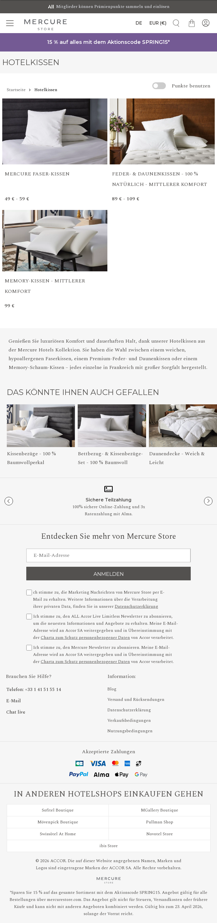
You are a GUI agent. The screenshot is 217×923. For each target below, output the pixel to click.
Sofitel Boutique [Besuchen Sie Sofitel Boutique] (58, 810)
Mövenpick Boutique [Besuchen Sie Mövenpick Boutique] (58, 822)
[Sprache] (138, 23)
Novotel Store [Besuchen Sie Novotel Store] (159, 834)
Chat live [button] (15, 712)
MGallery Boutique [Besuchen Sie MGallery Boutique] (159, 810)
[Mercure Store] (45, 25)
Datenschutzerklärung (136, 606)
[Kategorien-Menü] (11, 23)
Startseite (16, 90)
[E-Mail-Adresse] (108, 555)
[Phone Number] (54, 688)
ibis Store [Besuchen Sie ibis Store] (108, 846)
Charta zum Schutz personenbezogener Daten (85, 637)
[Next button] (208, 501)
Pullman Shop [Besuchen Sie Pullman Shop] (159, 822)
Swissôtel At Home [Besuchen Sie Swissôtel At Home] (58, 834)
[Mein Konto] (205, 23)
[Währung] (158, 23)
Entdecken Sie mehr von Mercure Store (108, 536)
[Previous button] (9, 501)
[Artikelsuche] (174, 23)
